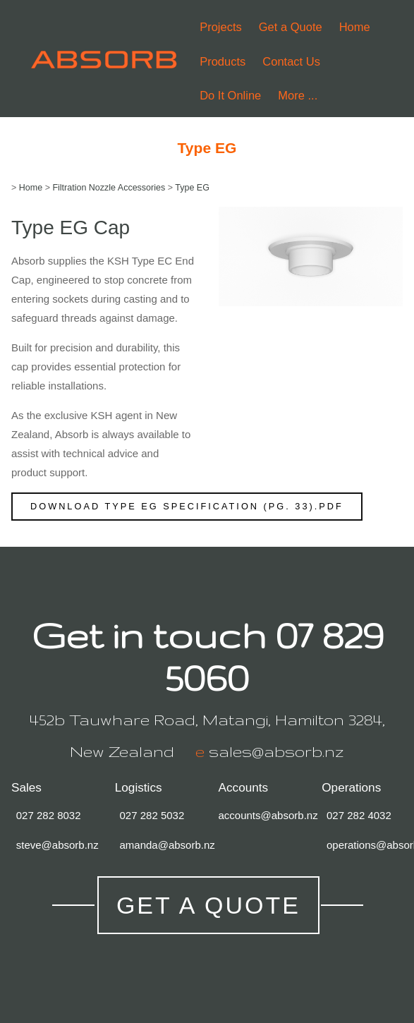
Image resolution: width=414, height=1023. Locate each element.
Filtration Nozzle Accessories (108, 188)
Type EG (192, 188)
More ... (297, 95)
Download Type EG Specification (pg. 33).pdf (186, 506)
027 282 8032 (48, 815)
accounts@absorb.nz (268, 815)
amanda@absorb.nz (167, 845)
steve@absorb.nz (57, 845)
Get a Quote (290, 26)
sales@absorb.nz (276, 751)
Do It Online (230, 95)
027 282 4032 (359, 815)
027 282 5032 (152, 815)
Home (354, 26)
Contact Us (291, 61)
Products (222, 61)
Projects (221, 26)
